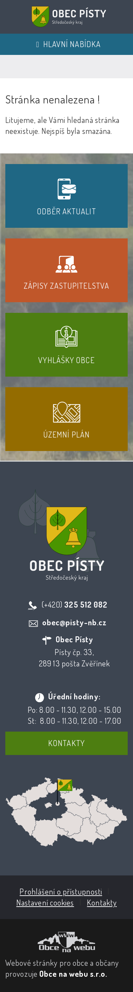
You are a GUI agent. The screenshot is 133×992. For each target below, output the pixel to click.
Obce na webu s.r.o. (73, 974)
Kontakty (66, 743)
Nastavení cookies (45, 902)
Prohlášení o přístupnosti (61, 891)
